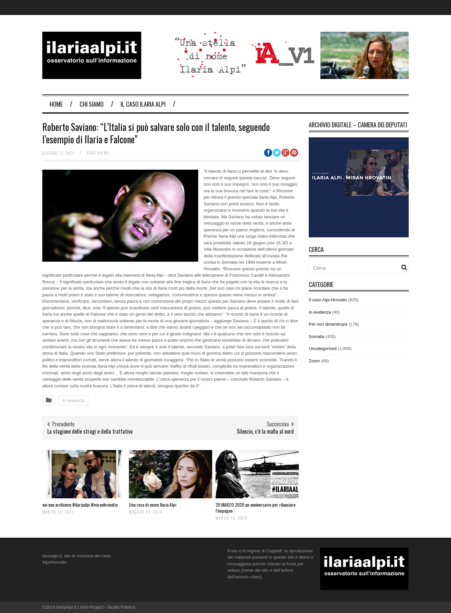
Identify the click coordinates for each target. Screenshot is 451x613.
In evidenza (73, 400)
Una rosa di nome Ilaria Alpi (152, 504)
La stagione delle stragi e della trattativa (90, 431)
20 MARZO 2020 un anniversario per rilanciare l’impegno (255, 507)
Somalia (316, 336)
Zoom (314, 360)
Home (56, 104)
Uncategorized (323, 348)
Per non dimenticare (328, 324)
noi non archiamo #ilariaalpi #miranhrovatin (80, 504)
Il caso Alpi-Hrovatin (328, 299)
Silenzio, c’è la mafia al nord (265, 431)
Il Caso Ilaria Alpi (143, 104)
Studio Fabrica (121, 607)
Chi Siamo (92, 104)
